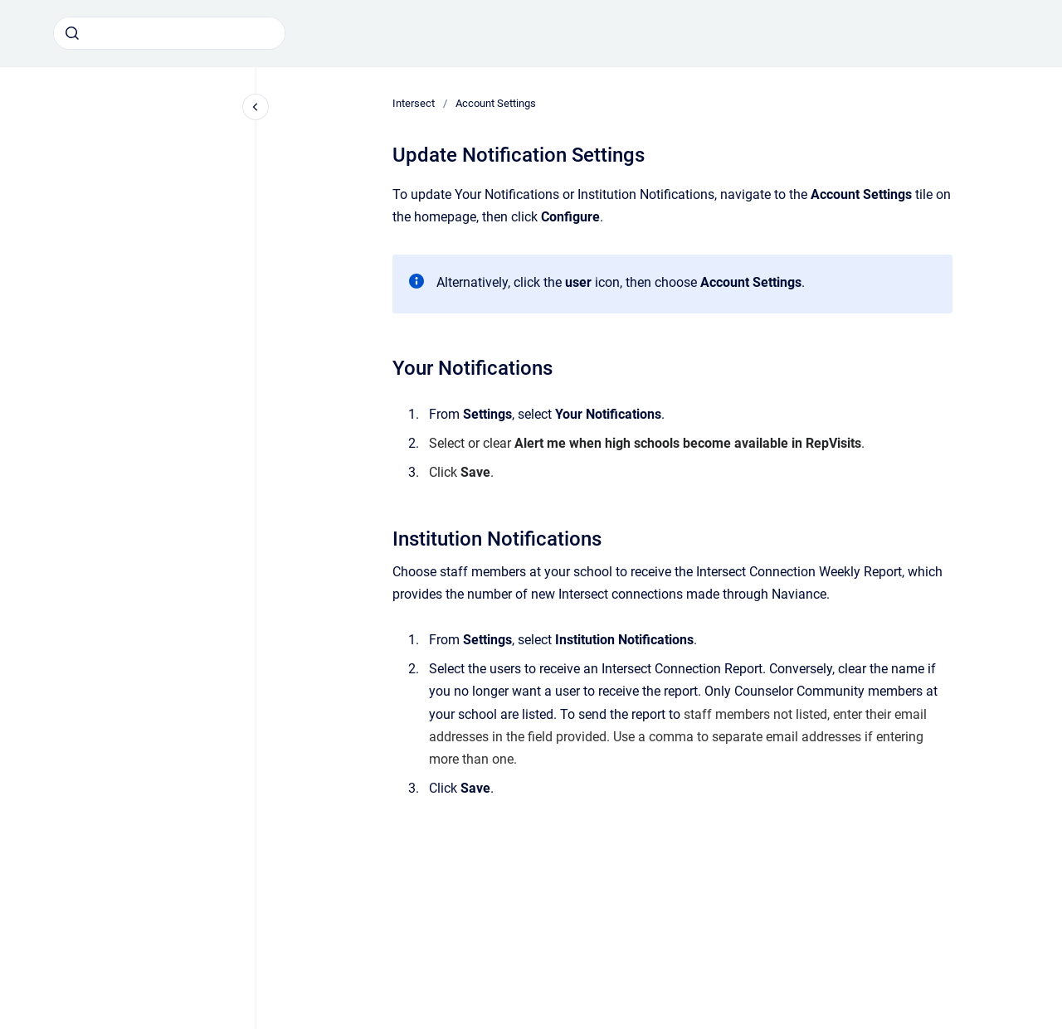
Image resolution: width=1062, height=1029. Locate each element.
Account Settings (495, 103)
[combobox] (169, 33)
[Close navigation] (255, 107)
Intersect (413, 103)
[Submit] (72, 33)
